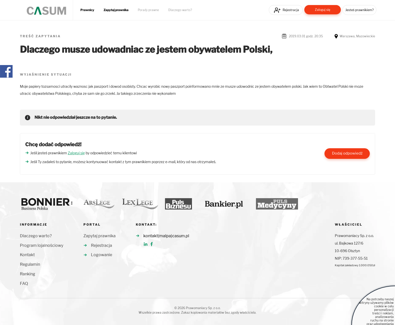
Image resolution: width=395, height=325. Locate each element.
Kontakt (27, 254)
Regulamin (30, 264)
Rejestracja (291, 10)
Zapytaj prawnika (116, 10)
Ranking (27, 274)
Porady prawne (148, 10)
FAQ (24, 283)
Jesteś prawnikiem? (359, 10)
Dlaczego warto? (180, 10)
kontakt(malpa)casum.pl (166, 235)
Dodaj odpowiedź (347, 153)
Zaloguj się (322, 10)
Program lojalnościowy (41, 245)
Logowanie (101, 254)
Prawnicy (87, 10)
